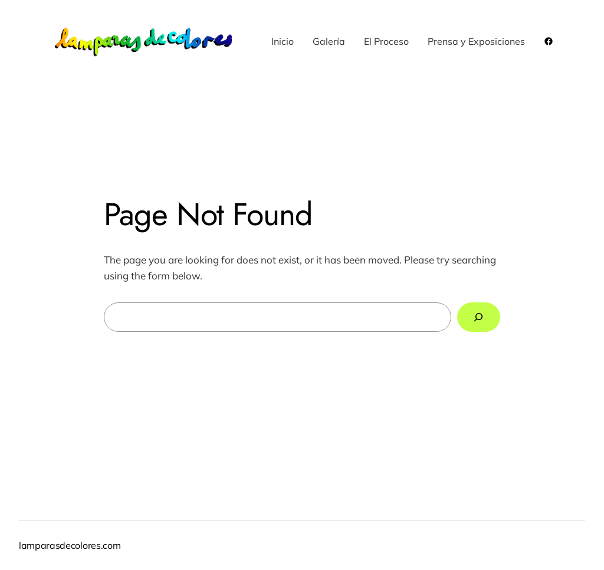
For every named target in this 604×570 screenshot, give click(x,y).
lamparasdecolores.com (69, 545)
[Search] (478, 317)
